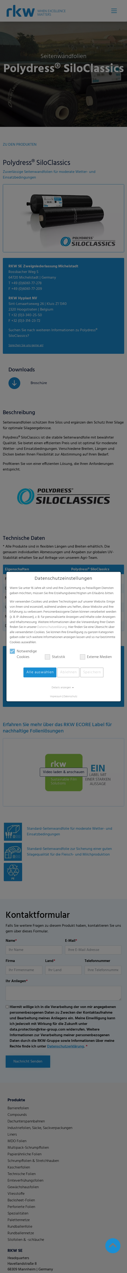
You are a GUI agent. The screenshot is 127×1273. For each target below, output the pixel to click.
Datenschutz (70, 697)
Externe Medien (96, 657)
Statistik (55, 657)
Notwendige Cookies (23, 654)
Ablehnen (68, 672)
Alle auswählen (40, 672)
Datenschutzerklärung (52, 627)
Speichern (92, 672)
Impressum (56, 697)
